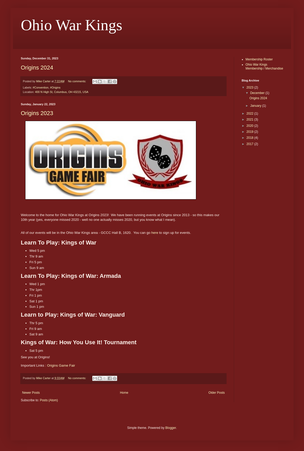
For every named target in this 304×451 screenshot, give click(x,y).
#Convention (41, 87)
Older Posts (216, 392)
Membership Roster (259, 59)
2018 (250, 138)
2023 (250, 87)
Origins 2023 (37, 113)
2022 (250, 113)
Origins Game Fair (61, 365)
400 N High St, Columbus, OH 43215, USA (61, 91)
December (258, 93)
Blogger (170, 428)
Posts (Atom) (49, 400)
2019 (250, 132)
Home (124, 392)
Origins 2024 (37, 67)
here (154, 233)
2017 (250, 144)
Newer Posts (31, 392)
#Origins (55, 87)
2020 (250, 126)
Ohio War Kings (71, 25)
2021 (250, 119)
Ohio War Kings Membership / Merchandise (264, 66)
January (256, 106)
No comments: (77, 81)
